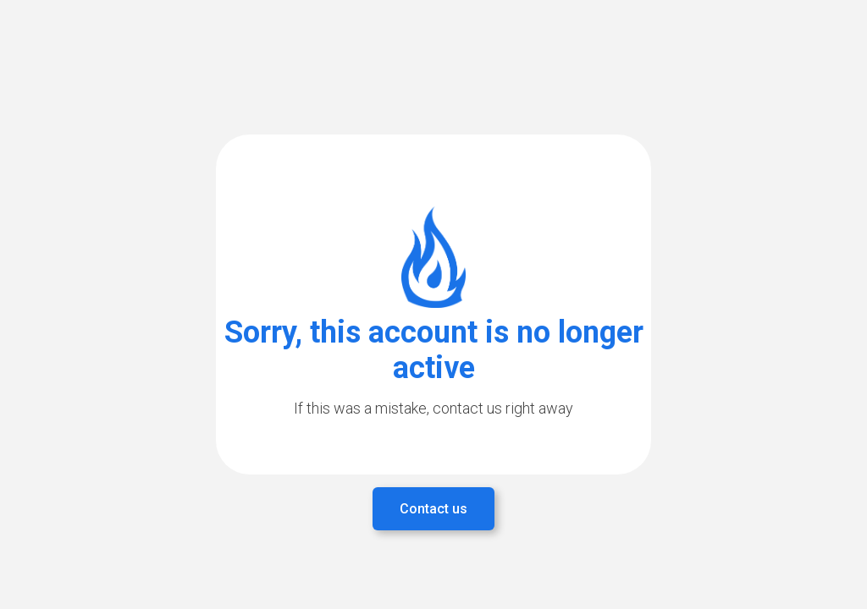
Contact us (433, 509)
